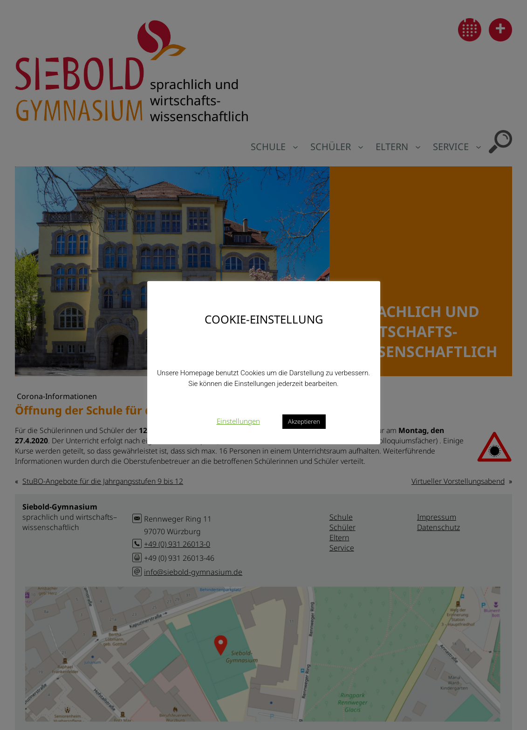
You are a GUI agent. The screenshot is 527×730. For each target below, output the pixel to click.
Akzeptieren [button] (304, 421)
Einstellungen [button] (238, 421)
